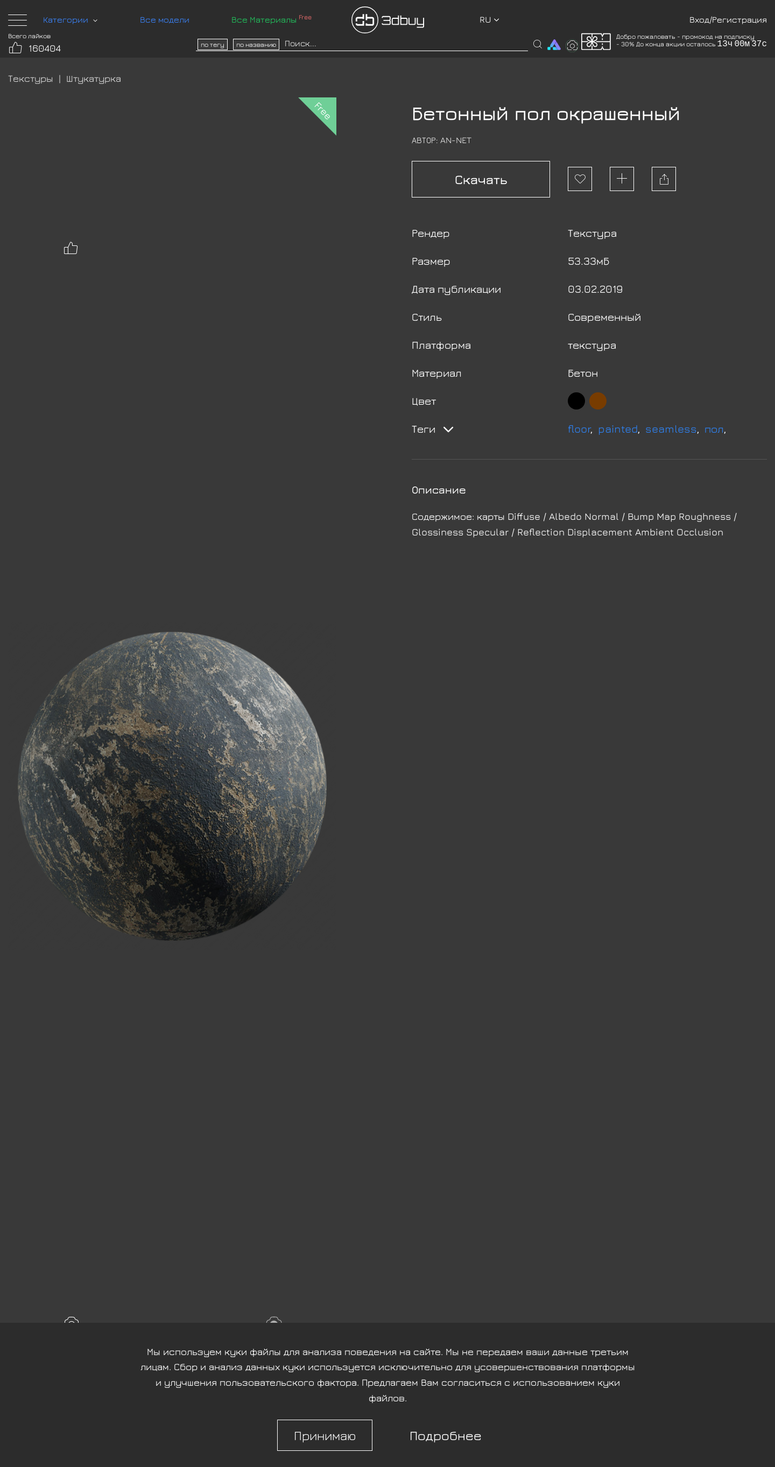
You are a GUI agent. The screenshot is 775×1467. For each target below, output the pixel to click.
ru (489, 19)
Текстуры (30, 78)
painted (618, 428)
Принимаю (325, 1435)
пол (714, 428)
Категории (70, 19)
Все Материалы (271, 19)
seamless (671, 428)
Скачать (481, 179)
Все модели (164, 19)
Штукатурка (93, 78)
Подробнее (446, 1435)
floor (579, 428)
